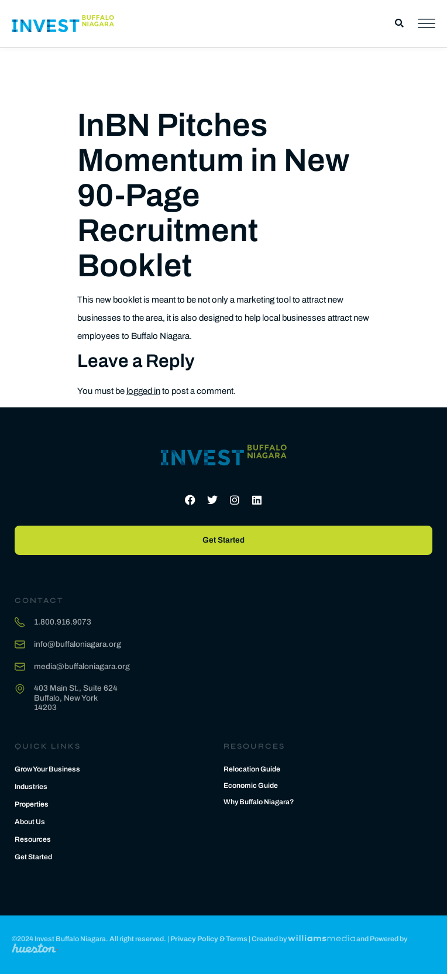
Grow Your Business (47, 769)
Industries (31, 787)
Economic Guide (251, 785)
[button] (399, 23)
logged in (143, 391)
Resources (33, 839)
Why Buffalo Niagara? (259, 802)
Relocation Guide (252, 769)
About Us (30, 822)
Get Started (33, 857)
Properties (32, 804)
